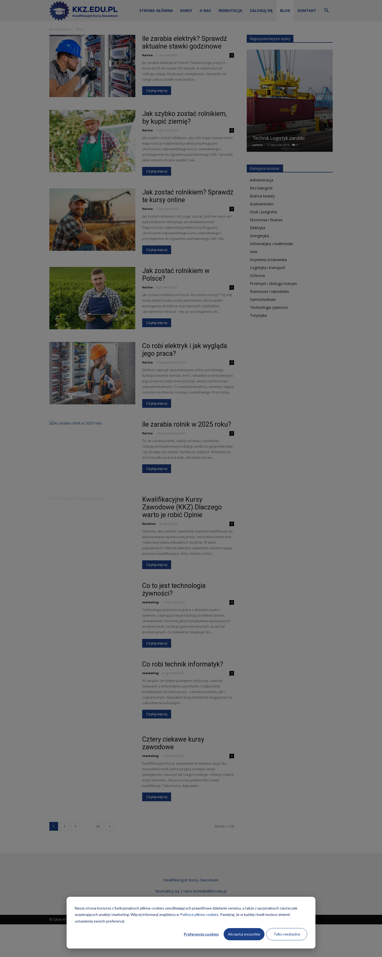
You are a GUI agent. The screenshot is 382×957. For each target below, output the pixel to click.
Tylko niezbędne (287, 934)
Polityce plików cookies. (199, 914)
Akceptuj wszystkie (244, 934)
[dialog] (191, 923)
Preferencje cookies (201, 934)
